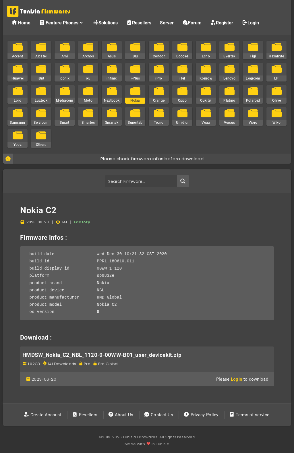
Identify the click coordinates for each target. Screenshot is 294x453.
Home (20, 23)
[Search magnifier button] (183, 181)
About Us (121, 414)
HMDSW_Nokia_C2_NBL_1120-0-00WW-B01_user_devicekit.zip (101, 355)
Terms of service (249, 414)
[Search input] (141, 181)
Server (167, 23)
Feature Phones (61, 23)
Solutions (105, 23)
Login (250, 23)
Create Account (43, 414)
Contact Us (159, 414)
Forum (192, 23)
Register (221, 23)
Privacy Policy (201, 414)
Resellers (138, 23)
